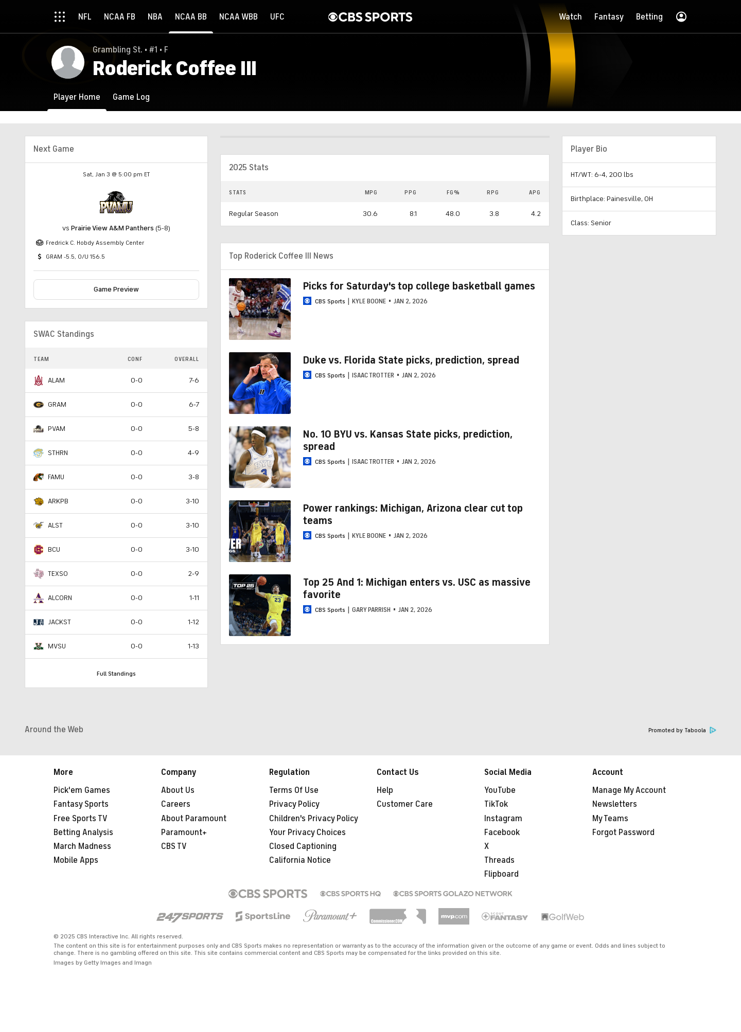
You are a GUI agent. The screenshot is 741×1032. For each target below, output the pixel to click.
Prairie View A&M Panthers (112, 228)
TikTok (496, 804)
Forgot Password (623, 832)
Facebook (502, 832)
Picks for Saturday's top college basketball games (419, 286)
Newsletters (614, 804)
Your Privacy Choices (307, 832)
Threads (499, 860)
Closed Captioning (303, 846)
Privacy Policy (294, 804)
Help (385, 790)
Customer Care (405, 804)
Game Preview (116, 289)
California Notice (300, 860)
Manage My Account (629, 790)
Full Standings (116, 673)
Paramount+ (184, 832)
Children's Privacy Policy (313, 818)
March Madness (82, 846)
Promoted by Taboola (682, 730)
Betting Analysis (83, 832)
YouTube (500, 790)
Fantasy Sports (81, 804)
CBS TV (174, 846)
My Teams (610, 818)
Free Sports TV (81, 818)
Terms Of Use (294, 790)
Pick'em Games (82, 790)
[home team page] (116, 202)
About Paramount (193, 818)
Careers (175, 804)
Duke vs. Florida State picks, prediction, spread (411, 360)
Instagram (503, 818)
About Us (178, 790)
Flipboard (501, 874)
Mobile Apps (76, 860)
